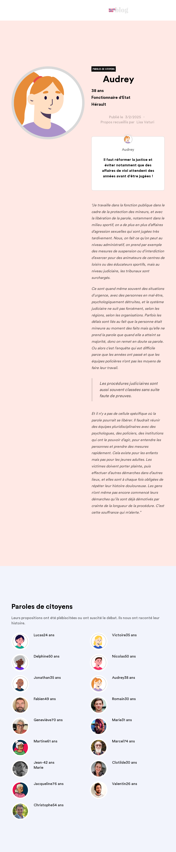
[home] (118, 10)
